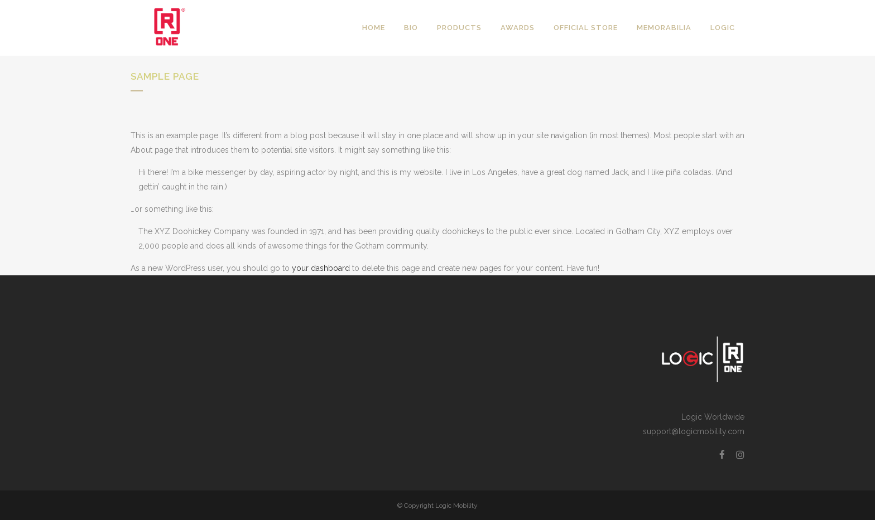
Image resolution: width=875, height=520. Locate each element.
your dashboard (321, 268)
